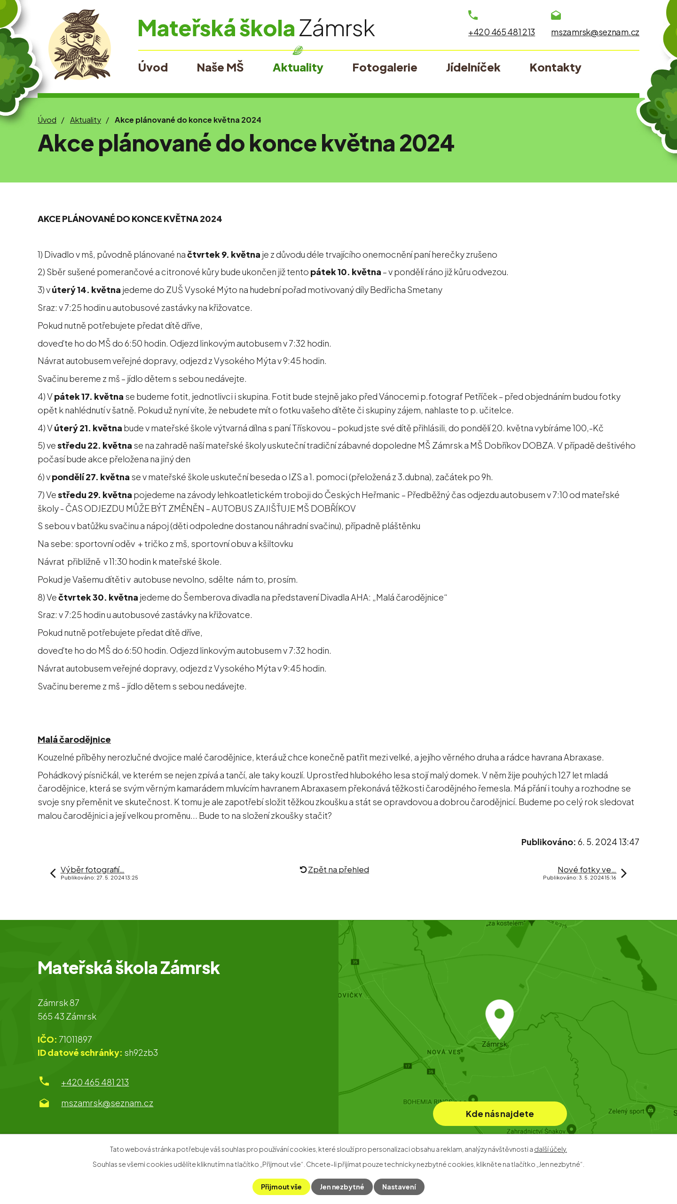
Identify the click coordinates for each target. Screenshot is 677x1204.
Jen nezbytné (342, 1186)
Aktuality (85, 120)
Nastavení (399, 1186)
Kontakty (555, 67)
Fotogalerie (384, 67)
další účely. (550, 1149)
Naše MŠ (220, 67)
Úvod (47, 120)
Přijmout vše (281, 1186)
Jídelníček (473, 67)
